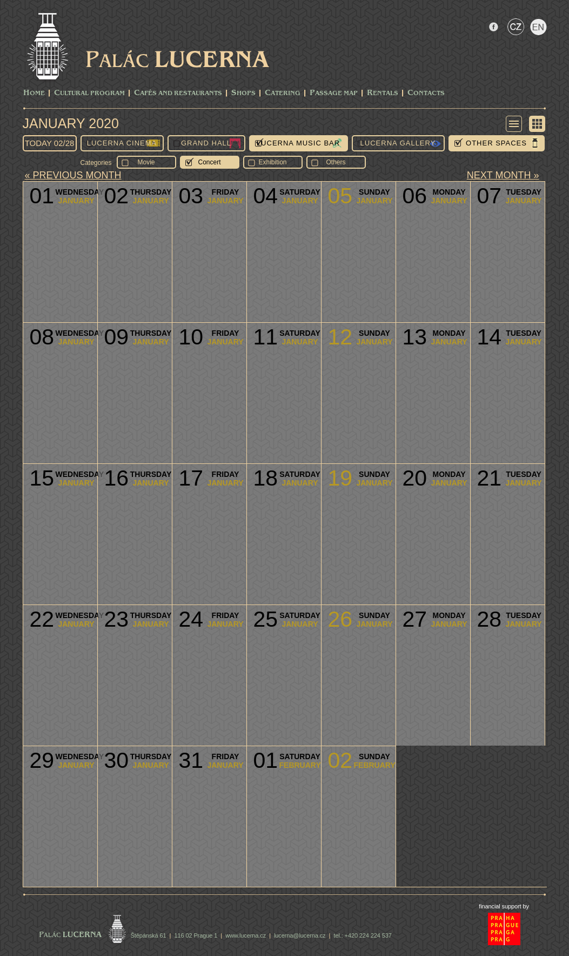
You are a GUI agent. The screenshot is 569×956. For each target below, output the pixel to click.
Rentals (382, 93)
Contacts (426, 93)
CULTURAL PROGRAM (89, 93)
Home (34, 93)
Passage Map (334, 93)
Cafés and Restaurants (178, 93)
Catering (282, 93)
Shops (243, 93)
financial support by (504, 906)
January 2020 (71, 123)
